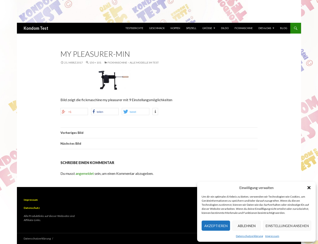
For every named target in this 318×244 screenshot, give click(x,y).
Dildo (225, 28)
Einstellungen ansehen (287, 226)
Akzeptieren (216, 226)
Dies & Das (264, 28)
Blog (283, 28)
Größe (207, 28)
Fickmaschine (244, 28)
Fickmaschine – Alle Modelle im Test (133, 62)
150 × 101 (95, 62)
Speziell (191, 28)
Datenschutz (32, 208)
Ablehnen (247, 226)
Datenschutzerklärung (249, 236)
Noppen (175, 28)
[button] (309, 187)
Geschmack (157, 28)
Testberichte (134, 28)
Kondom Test (36, 28)
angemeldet (85, 173)
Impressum (272, 236)
